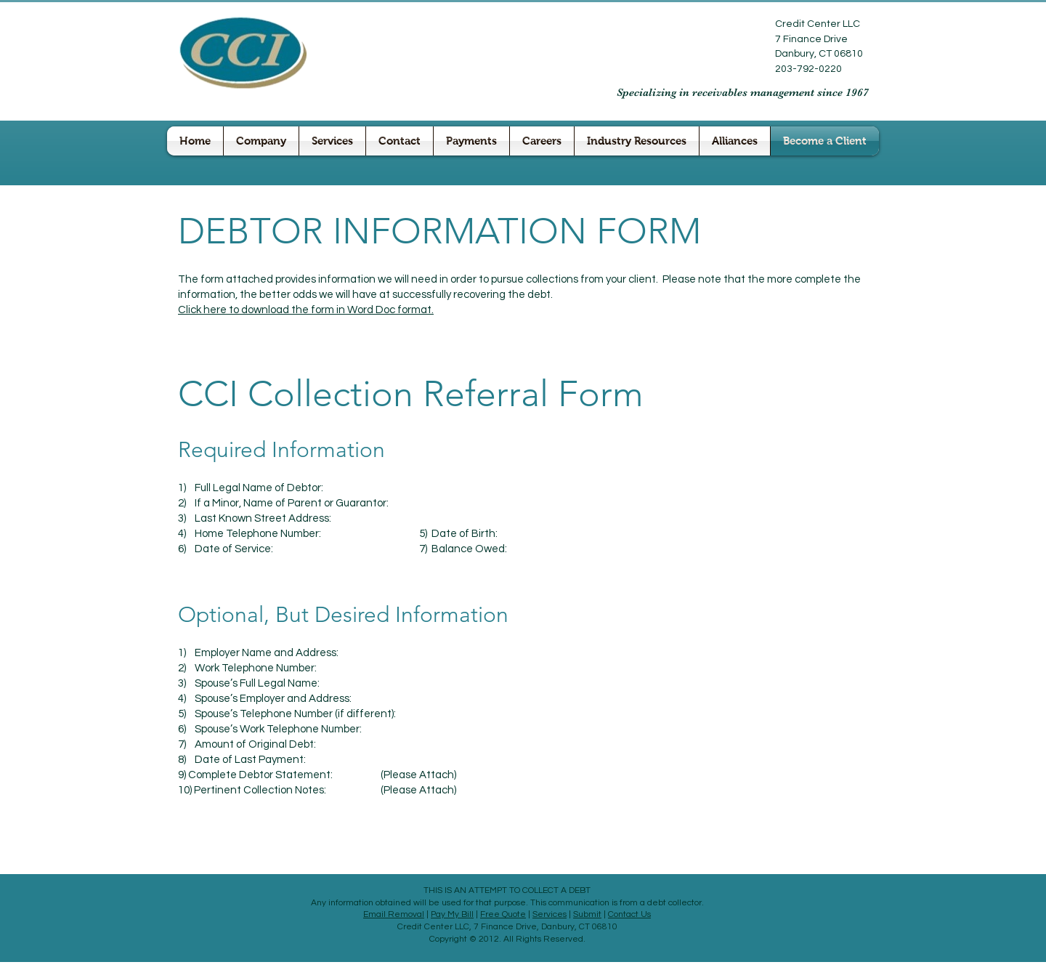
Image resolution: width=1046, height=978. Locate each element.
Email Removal (393, 914)
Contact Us (629, 914)
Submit (587, 914)
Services (549, 914)
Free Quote (503, 914)
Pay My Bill (452, 914)
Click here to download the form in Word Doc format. (306, 309)
